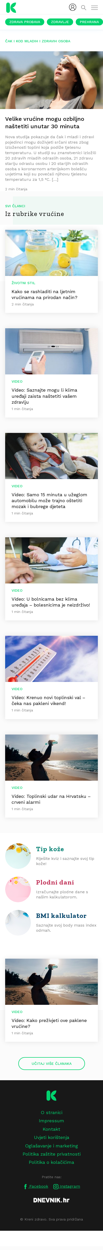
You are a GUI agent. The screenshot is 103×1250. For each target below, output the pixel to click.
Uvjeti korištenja (51, 1137)
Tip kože (50, 849)
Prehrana (89, 22)
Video (17, 381)
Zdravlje (60, 22)
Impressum (51, 1120)
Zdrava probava (24, 22)
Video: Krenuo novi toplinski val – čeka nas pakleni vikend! (48, 700)
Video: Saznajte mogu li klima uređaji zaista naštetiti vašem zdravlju (44, 395)
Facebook (35, 1186)
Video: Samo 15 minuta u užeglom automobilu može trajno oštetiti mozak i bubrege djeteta (49, 500)
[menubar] (72, 7)
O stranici (51, 1112)
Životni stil (23, 283)
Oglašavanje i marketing (51, 1145)
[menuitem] (72, 7)
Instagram (66, 1186)
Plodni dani (55, 882)
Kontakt (51, 1129)
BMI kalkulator (61, 915)
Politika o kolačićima (51, 1162)
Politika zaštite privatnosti (52, 1154)
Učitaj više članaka (52, 1063)
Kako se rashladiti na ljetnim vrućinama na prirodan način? (45, 294)
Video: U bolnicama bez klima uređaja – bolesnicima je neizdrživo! (51, 602)
